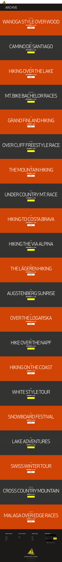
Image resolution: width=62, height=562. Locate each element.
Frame (6, 536)
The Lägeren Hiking (31, 271)
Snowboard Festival (31, 420)
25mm (19, 536)
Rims (6, 540)
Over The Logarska (31, 321)
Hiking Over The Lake (31, 74)
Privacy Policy (33, 558)
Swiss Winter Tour (31, 469)
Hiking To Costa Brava (31, 222)
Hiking (31, 70)
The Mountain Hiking (31, 173)
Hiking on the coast (31, 370)
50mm (19, 537)
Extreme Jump (31, 514)
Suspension (6, 537)
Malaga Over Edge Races (31, 518)
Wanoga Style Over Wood (31, 22)
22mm (32, 536)
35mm (32, 540)
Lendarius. (32, 560)
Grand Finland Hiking (31, 123)
